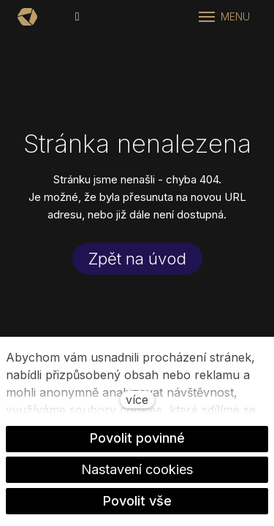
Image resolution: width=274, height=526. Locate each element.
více (137, 399)
